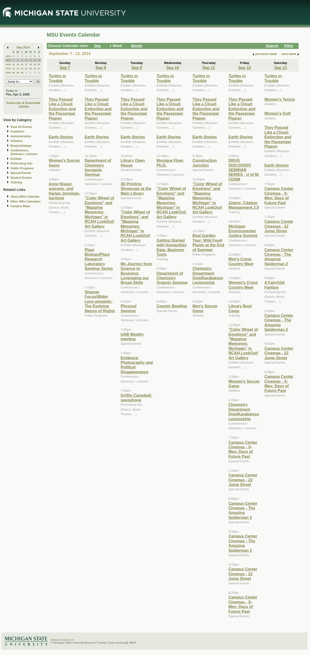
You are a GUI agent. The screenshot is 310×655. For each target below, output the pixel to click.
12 (34, 60)
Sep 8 (101, 67)
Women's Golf (277, 113)
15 (17, 64)
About (54, 639)
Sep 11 (208, 67)
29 (17, 72)
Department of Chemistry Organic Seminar (172, 278)
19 (34, 64)
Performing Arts (21, 163)
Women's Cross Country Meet (243, 284)
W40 (8, 72)
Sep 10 (172, 67)
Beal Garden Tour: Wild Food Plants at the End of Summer (208, 242)
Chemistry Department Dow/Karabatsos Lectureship (208, 275)
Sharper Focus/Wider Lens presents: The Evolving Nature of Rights (100, 301)
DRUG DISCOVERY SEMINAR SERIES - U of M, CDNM (243, 169)
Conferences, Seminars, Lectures (24, 152)
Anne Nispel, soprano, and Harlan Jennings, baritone (64, 191)
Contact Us (67, 639)
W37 (8, 60)
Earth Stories (61, 137)
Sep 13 (280, 67)
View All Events (21, 127)
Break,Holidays (21, 146)
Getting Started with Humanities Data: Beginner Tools (171, 247)
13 (39, 60)
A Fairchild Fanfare (274, 284)
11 (30, 60)
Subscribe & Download (23, 103)
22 (17, 68)
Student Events (21, 177)
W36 (8, 56)
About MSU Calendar (24, 196)
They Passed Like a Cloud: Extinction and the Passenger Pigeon (62, 108)
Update (23, 106)
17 (26, 64)
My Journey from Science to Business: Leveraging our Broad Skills (136, 273)
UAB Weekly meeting (132, 336)
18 (30, 64)
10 (26, 60)
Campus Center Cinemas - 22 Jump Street (242, 480)
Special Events (20, 173)
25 (30, 68)
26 (34, 68)
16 (22, 64)
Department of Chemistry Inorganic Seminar (98, 167)
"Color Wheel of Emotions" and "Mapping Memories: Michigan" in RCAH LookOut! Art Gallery (99, 212)
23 (22, 68)
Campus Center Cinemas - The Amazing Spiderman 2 (242, 510)
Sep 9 (137, 67)
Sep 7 (65, 67)
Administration (20, 136)
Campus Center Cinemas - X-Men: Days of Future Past (242, 449)
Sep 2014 (23, 47)
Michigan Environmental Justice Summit (242, 231)
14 (13, 64)
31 (13, 56)
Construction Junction (205, 162)
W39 (8, 68)
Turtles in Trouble (57, 78)
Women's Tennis (279, 99)
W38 (8, 64)
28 (13, 72)
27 (39, 68)
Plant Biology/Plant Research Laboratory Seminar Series (99, 259)
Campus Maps (20, 206)
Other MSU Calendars (25, 201)
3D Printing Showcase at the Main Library (136, 188)
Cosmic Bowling (171, 306)
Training (16, 182)
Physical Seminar (129, 308)
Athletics (16, 141)
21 (13, 68)
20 (39, 64)
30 (22, 72)
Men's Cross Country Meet (240, 261)
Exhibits (16, 159)
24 (26, 68)
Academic (17, 131)
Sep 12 (244, 67)
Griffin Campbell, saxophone (136, 397)
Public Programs (22, 168)
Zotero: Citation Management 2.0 (243, 205)
